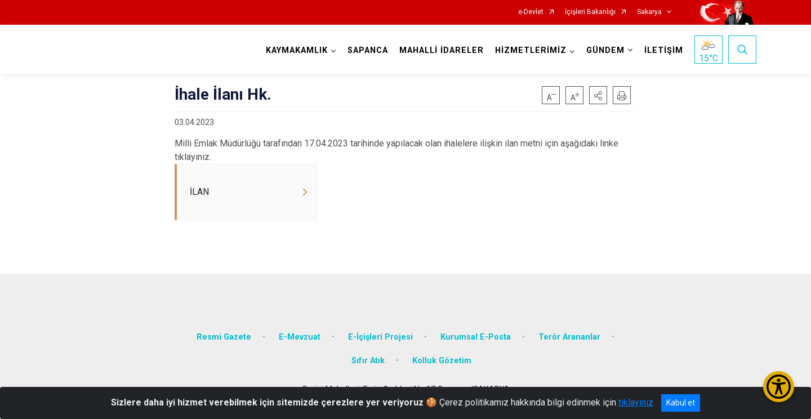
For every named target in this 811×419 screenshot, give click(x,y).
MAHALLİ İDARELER (441, 50)
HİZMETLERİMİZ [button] (531, 50)
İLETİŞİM (663, 50)
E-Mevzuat (299, 337)
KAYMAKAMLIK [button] (297, 50)
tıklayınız (635, 402)
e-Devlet (530, 12)
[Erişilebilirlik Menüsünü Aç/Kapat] (778, 386)
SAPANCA (367, 50)
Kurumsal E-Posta (475, 337)
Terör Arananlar (569, 337)
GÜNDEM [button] (605, 50)
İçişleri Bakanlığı (590, 12)
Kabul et (680, 402)
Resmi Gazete (224, 337)
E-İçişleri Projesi (380, 337)
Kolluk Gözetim (441, 360)
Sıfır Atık (368, 360)
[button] (598, 95)
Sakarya (649, 12)
